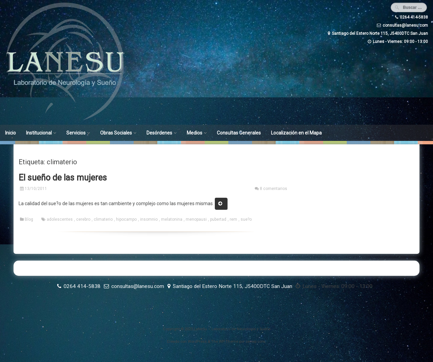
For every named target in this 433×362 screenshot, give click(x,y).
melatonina (171, 219)
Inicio (10, 133)
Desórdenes (159, 133)
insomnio (149, 219)
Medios (194, 133)
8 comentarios (273, 188)
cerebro (83, 219)
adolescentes (60, 219)
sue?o (246, 219)
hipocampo (126, 219)
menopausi (196, 219)
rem (233, 219)
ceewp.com (255, 341)
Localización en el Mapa (296, 133)
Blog (29, 219)
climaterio (103, 219)
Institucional (39, 133)
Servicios (76, 133)
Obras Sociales (116, 133)
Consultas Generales (239, 133)
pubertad (218, 219)
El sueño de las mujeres (63, 178)
